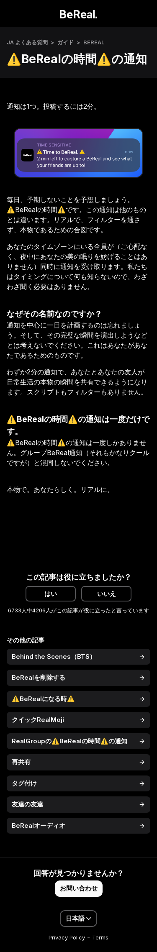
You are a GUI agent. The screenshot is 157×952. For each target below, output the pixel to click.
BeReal (93, 42)
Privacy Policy (67, 937)
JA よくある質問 (27, 42)
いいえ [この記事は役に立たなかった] (106, 594)
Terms (100, 937)
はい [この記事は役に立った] (50, 594)
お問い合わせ (79, 888)
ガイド (65, 42)
